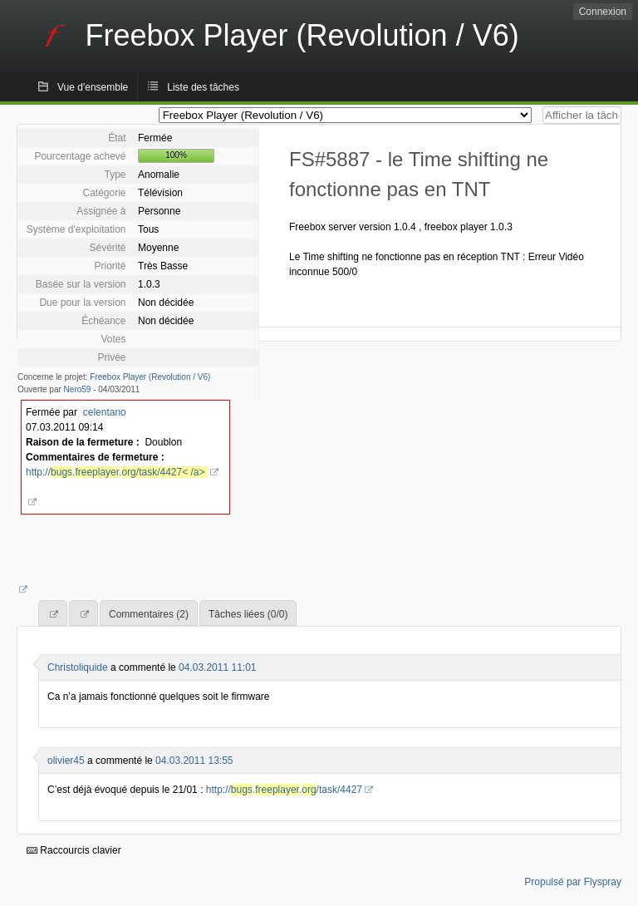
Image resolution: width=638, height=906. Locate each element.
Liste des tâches (203, 87)
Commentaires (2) (149, 614)
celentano (104, 412)
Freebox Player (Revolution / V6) (150, 377)
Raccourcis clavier (74, 850)
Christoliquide (77, 667)
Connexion (602, 11)
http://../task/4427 (284, 789)
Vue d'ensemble (92, 87)
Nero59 (77, 389)
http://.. (117, 472)
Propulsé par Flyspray (572, 882)
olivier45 (66, 760)
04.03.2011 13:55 (194, 760)
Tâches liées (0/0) (248, 614)
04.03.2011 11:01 (217, 667)
